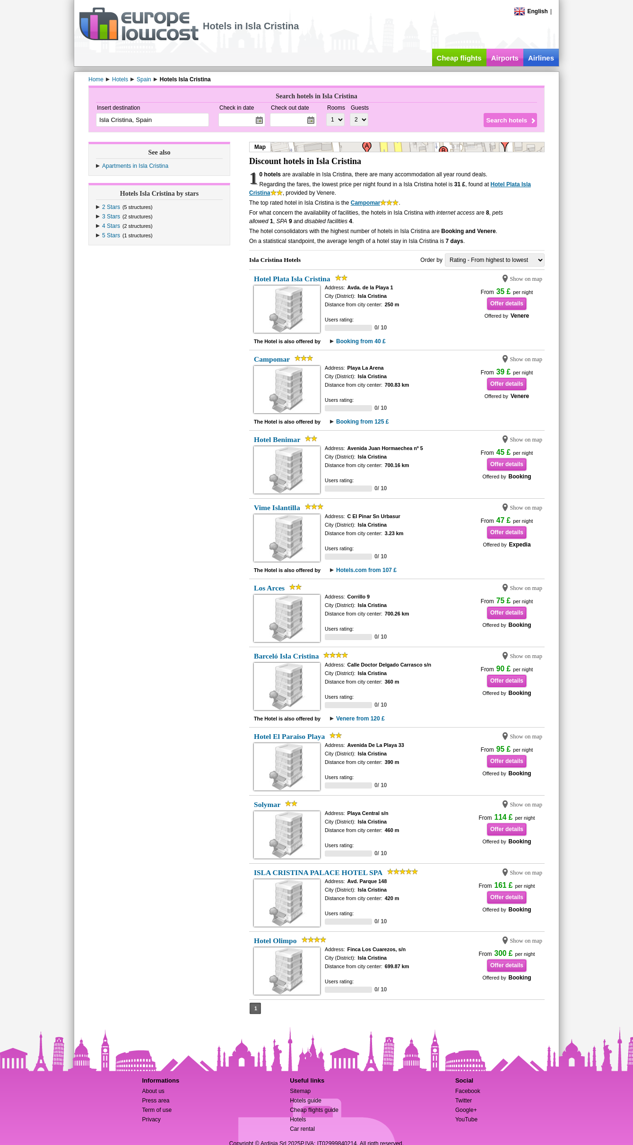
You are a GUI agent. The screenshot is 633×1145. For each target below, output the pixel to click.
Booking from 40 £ (361, 341)
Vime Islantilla (277, 507)
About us (153, 1091)
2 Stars (111, 207)
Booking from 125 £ (362, 421)
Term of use (157, 1110)
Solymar (267, 804)
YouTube (466, 1119)
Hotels (298, 1119)
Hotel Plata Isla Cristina (292, 279)
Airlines (541, 58)
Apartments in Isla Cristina (135, 166)
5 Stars (111, 235)
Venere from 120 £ (360, 718)
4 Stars (111, 226)
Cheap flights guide (314, 1110)
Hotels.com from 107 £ (366, 570)
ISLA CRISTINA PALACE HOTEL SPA (318, 872)
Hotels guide (305, 1100)
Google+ (466, 1110)
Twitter (463, 1100)
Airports (505, 58)
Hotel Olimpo (275, 941)
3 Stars (111, 216)
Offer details (506, 303)
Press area (155, 1100)
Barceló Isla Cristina (286, 656)
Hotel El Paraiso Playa (289, 736)
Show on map (526, 279)
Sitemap (300, 1091)
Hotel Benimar (277, 439)
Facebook (467, 1091)
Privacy (151, 1119)
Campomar (366, 203)
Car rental (302, 1129)
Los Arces (269, 588)
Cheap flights (459, 58)
